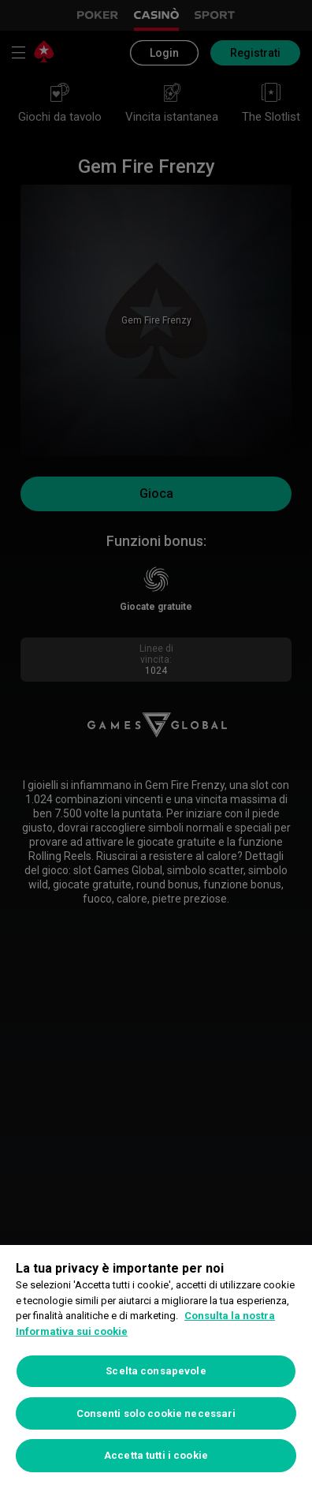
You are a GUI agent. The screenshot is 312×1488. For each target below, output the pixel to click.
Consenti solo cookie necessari (156, 1413)
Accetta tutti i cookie (156, 1455)
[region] (156, 1366)
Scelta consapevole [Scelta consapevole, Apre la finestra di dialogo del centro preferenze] (156, 1371)
